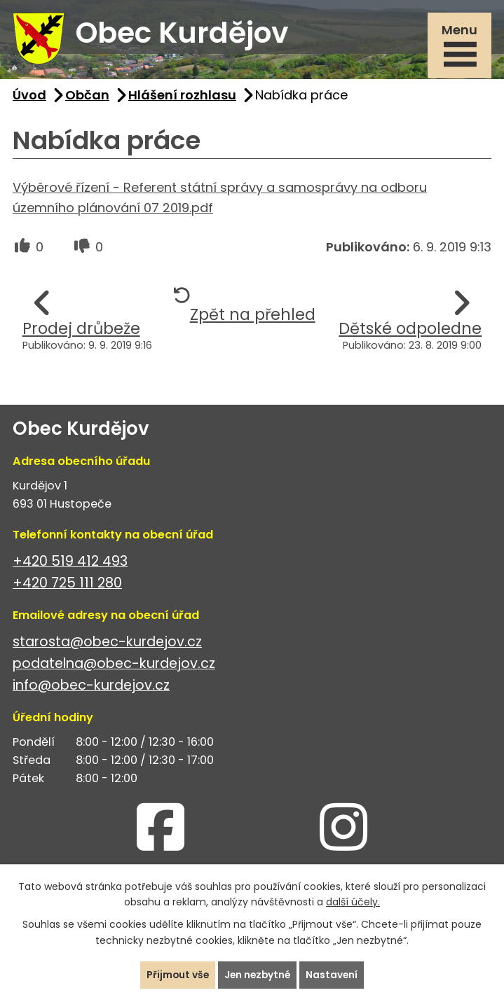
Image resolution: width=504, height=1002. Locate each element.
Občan (87, 97)
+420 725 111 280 (67, 585)
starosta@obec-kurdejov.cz (107, 643)
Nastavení (334, 975)
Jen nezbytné (258, 975)
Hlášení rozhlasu (182, 97)
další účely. (353, 902)
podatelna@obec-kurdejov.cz (114, 665)
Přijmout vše (176, 975)
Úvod (29, 97)
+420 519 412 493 (70, 563)
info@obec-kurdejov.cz (91, 687)
